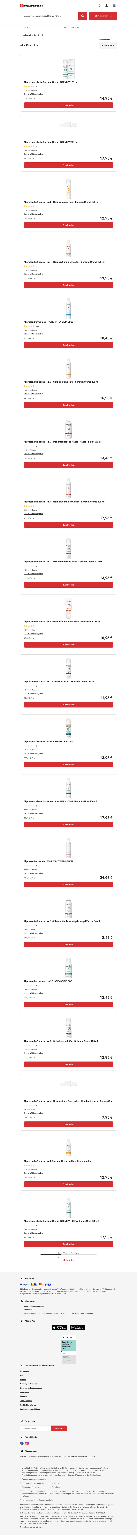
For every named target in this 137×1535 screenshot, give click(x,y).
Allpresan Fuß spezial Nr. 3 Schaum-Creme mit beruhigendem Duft (58, 1161)
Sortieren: (104, 39)
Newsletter (24, 1371)
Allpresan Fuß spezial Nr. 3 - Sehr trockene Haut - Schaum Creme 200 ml (61, 381)
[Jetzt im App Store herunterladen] (59, 1327)
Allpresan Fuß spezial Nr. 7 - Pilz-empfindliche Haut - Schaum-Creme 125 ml (63, 561)
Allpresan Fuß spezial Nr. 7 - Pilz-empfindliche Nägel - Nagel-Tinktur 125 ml (62, 441)
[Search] (82, 16)
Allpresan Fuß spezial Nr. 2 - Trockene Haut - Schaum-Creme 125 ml (59, 681)
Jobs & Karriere (26, 1401)
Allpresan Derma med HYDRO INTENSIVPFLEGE (48, 322)
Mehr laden (68, 1260)
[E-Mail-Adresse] (35, 1428)
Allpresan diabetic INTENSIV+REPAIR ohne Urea (48, 741)
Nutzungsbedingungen (29, 1384)
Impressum (24, 1392)
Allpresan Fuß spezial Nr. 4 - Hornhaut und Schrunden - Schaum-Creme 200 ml (64, 501)
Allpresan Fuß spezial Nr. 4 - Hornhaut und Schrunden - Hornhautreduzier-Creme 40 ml (68, 1101)
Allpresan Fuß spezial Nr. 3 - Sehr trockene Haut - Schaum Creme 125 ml (61, 202)
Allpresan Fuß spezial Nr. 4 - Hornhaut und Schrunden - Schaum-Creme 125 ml (64, 262)
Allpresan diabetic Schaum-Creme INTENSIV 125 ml (50, 82)
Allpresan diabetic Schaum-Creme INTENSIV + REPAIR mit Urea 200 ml (60, 801)
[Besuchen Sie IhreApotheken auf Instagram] (27, 1443)
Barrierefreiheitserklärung (30, 1409)
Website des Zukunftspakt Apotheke (81, 1456)
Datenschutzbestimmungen (31, 1388)
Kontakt (23, 1380)
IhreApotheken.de (65, 1289)
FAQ (21, 1375)
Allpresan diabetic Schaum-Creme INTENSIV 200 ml (50, 142)
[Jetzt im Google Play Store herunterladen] (77, 1327)
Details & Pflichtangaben (33, 94)
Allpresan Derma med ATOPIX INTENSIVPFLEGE (48, 861)
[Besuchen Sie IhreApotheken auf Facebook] (22, 1443)
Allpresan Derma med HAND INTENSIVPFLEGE (48, 981)
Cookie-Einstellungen (28, 1405)
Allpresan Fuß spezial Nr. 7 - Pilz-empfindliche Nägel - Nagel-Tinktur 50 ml (62, 921)
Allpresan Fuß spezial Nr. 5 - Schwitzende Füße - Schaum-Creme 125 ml (61, 1041)
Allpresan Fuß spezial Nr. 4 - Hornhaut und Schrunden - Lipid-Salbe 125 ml (62, 621)
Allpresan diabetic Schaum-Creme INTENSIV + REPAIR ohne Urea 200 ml (61, 1221)
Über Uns (23, 1397)
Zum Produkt (68, 105)
